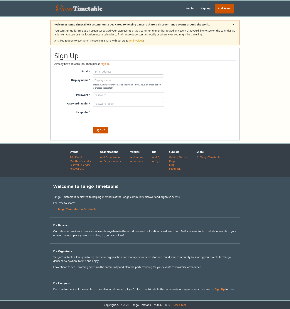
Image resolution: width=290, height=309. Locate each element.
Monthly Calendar (80, 161)
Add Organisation (110, 157)
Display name (80, 80)
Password (83, 95)
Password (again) (78, 103)
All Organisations (110, 161)
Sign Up (220, 289)
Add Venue (136, 157)
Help (172, 161)
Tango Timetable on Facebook (77, 209)
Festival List (77, 168)
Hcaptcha (83, 112)
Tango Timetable (210, 157)
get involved (136, 40)
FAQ (171, 165)
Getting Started (178, 157)
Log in (190, 8)
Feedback (175, 168)
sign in (105, 64)
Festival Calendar (80, 165)
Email (85, 71)
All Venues (136, 161)
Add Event (224, 8)
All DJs (156, 161)
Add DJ (156, 157)
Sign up (205, 8)
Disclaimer (179, 305)
